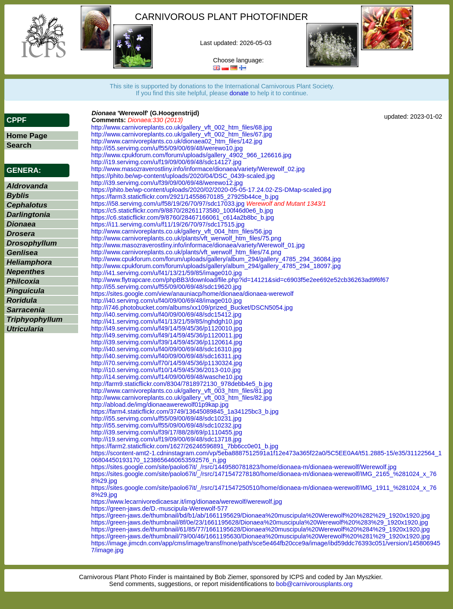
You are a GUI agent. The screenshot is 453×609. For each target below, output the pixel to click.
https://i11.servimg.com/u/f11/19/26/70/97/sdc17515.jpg (168, 224)
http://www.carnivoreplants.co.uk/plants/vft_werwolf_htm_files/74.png (186, 252)
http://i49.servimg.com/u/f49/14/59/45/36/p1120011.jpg (166, 335)
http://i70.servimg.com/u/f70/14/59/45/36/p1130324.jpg (166, 363)
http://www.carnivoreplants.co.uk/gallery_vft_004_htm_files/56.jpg (181, 231)
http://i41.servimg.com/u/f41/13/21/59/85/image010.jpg (166, 272)
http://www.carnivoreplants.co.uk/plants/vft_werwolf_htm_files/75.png (186, 238)
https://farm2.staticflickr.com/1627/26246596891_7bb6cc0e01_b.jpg (184, 446)
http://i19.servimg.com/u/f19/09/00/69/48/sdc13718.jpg (166, 439)
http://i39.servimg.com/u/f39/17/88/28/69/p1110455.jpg (166, 432)
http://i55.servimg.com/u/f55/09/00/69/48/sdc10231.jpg (166, 418)
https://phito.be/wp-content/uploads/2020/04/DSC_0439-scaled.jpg (183, 175)
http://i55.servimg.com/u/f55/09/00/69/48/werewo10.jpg (167, 148)
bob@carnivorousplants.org (314, 583)
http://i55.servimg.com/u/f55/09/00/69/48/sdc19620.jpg (166, 286)
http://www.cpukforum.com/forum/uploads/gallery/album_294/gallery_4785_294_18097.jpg (216, 265)
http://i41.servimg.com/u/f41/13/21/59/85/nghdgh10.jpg (166, 321)
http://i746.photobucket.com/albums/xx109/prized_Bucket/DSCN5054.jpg (192, 307)
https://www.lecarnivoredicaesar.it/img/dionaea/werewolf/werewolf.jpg (186, 501)
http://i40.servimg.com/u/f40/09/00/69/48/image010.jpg (166, 300)
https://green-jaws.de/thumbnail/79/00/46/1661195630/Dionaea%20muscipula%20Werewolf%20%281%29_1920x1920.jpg (260, 536)
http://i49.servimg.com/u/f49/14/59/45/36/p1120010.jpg (166, 328)
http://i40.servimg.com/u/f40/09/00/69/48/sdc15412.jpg (166, 314)
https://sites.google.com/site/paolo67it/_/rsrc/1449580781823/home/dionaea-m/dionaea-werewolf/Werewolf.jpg (244, 466)
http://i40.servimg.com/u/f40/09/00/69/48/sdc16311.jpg (166, 356)
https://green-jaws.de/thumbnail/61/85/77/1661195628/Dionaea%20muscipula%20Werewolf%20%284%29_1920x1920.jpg (260, 529)
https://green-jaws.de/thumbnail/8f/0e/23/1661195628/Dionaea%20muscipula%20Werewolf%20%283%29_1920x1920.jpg (259, 522)
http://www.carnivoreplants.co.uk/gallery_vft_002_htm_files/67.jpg (181, 134)
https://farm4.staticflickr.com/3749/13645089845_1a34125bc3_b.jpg (185, 411)
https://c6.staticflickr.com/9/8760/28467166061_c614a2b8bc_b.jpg (182, 217)
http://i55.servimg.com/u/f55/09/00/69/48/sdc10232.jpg (166, 425)
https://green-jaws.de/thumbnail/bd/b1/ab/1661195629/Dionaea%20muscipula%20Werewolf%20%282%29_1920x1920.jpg (260, 515)
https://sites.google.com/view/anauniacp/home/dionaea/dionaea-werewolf (192, 293)
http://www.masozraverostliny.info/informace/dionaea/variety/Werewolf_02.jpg (198, 168)
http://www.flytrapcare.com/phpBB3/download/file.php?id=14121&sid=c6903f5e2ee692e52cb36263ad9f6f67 (240, 279)
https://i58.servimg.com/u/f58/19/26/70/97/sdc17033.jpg (168, 203)
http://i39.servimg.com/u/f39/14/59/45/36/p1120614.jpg (166, 342)
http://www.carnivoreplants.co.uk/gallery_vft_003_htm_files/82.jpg (181, 397)
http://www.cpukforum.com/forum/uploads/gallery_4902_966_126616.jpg (191, 155)
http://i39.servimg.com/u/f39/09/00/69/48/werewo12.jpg (167, 182)
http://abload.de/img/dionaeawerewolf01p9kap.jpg (160, 404)
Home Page (27, 135)
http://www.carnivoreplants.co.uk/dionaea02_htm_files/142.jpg (176, 141)
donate (239, 93)
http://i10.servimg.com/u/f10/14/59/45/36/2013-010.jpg (166, 369)
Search (19, 145)
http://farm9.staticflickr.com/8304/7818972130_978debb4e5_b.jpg (181, 383)
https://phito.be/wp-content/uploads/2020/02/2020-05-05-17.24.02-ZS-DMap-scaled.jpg (211, 189)
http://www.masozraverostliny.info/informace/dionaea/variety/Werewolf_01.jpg (198, 245)
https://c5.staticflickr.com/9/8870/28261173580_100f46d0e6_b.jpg (182, 210)
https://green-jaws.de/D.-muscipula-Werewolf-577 (159, 508)
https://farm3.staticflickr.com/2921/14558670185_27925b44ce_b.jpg (185, 196)
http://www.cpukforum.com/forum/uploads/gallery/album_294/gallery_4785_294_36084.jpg (216, 259)
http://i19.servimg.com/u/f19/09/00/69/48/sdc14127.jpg (166, 162)
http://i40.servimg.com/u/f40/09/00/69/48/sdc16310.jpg (166, 349)
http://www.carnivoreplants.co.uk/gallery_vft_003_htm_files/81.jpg (181, 390)
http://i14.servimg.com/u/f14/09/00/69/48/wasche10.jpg (167, 376)
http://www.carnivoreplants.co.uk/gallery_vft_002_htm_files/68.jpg (181, 127)
